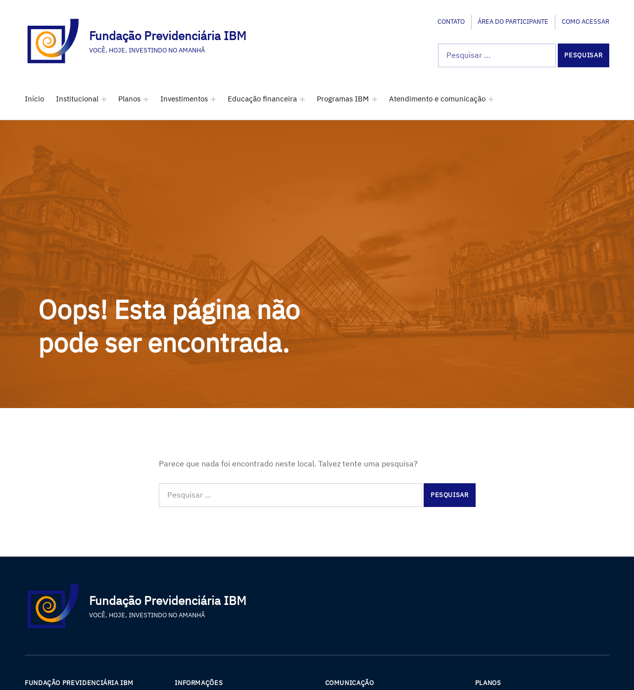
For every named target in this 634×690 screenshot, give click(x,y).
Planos (129, 98)
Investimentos (184, 98)
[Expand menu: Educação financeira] (302, 99)
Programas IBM (343, 98)
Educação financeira (262, 98)
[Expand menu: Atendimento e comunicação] (490, 99)
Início (34, 98)
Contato (451, 21)
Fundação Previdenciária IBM (167, 36)
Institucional (77, 98)
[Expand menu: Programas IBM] (374, 99)
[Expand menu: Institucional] (103, 99)
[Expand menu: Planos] (146, 99)
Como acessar (585, 21)
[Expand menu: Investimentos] (213, 99)
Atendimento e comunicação (437, 98)
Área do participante (513, 21)
